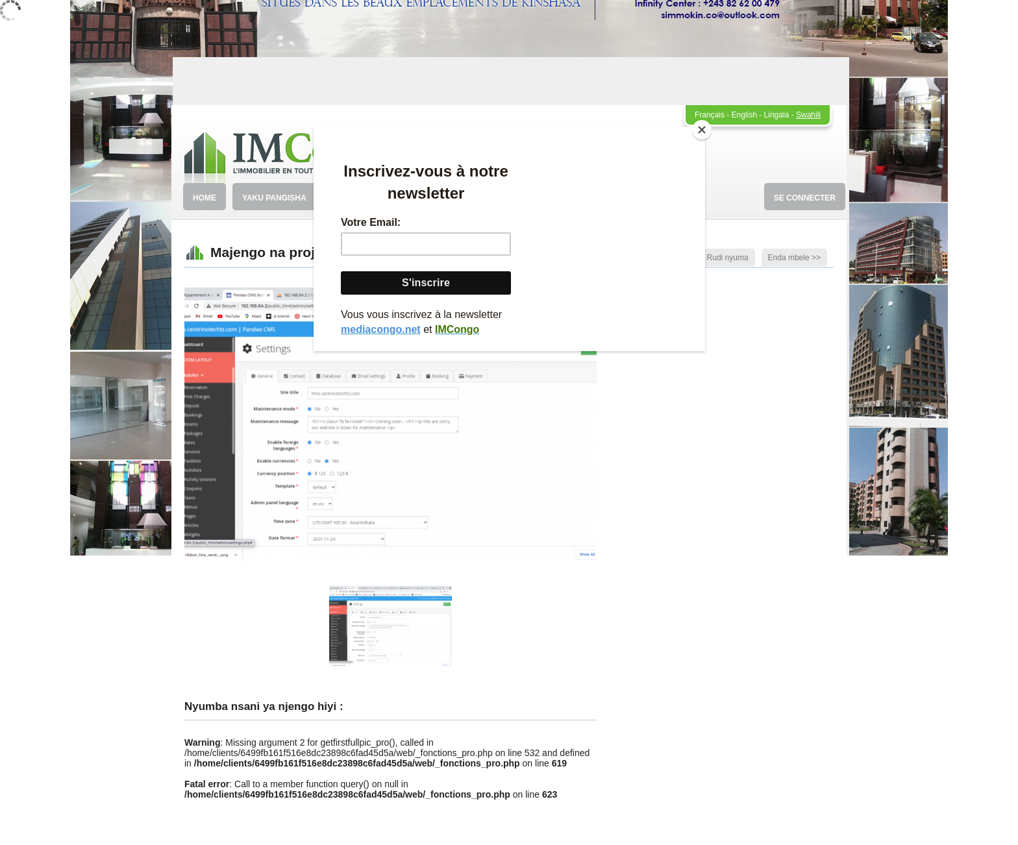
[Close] (702, 130)
